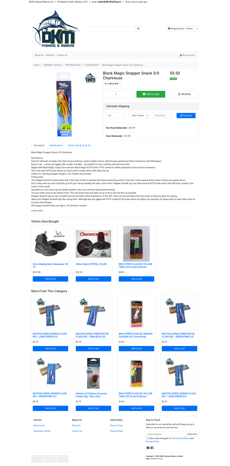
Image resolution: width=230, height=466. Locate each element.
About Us (39, 55)
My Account (39, 425)
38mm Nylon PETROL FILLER (91, 264)
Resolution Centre (42, 431)
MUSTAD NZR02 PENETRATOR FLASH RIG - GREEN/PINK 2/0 (178, 335)
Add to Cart (150, 94)
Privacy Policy (116, 431)
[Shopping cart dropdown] (197, 28)
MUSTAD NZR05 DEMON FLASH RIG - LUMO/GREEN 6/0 (50, 335)
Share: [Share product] (111, 84)
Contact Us (62, 55)
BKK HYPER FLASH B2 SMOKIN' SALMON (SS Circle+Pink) (136, 335)
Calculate (186, 115)
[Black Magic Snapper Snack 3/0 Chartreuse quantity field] (117, 94)
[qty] (115, 115)
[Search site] (138, 28)
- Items (180, 28)
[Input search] (112, 28)
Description (39, 145)
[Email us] (148, 448)
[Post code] (162, 115)
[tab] (39, 145)
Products (50, 55)
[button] (187, 55)
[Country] (139, 115)
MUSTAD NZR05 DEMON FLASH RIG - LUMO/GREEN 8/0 (179, 395)
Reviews (79, 145)
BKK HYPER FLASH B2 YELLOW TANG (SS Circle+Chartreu (135, 265)
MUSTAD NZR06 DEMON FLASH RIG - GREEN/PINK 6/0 (50, 395)
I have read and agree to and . (170, 440)
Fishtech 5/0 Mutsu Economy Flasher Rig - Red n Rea (91, 395)
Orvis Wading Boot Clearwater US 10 (50, 265)
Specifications (56, 145)
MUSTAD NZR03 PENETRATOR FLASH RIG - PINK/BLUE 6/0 (92, 335)
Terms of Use (116, 425)
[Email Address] (166, 434)
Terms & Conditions (180, 438)
